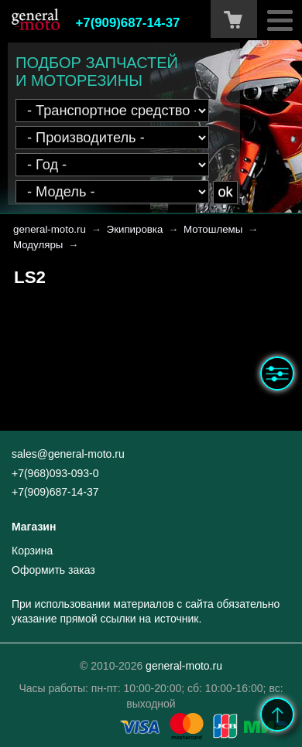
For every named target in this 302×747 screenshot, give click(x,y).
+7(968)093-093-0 (55, 473)
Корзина (32, 550)
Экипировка (135, 229)
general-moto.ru (49, 229)
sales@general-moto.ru (68, 454)
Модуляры (38, 245)
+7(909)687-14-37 (128, 22)
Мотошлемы (213, 229)
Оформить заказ (53, 570)
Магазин (34, 526)
